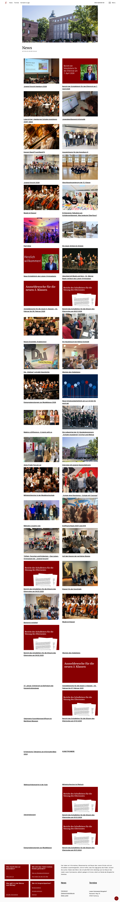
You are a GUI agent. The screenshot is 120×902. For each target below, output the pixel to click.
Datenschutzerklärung (67, 893)
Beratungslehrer (36, 887)
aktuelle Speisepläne (12, 894)
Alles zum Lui (10, 876)
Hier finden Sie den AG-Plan (40, 876)
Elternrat (34, 894)
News (11, 2)
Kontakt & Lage (25, 2)
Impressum (64, 891)
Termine (16, 2)
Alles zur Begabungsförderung (40, 873)
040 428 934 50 (99, 2)
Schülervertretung (37, 891)
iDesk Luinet (64, 895)
